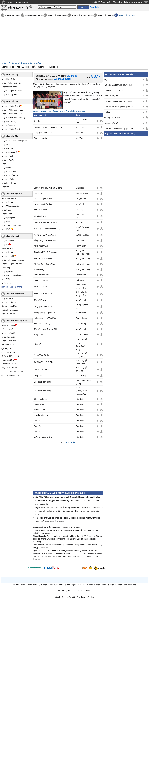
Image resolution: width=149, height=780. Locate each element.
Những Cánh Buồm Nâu (44, 264)
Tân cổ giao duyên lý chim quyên (48, 228)
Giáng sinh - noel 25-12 (11, 375)
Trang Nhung (81, 318)
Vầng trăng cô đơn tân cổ (45, 240)
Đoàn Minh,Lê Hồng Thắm (81, 286)
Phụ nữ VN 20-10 (9, 368)
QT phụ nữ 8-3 (7, 348)
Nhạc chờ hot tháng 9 (10, 106)
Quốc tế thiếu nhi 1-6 (10, 356)
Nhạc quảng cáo (8, 217)
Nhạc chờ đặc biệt (14, 194)
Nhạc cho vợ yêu (8, 171)
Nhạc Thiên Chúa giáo (11, 225)
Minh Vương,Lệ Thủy (82, 228)
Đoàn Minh (80, 240)
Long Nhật (80, 188)
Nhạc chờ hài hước (9, 152)
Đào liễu (37, 426)
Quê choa (38, 193)
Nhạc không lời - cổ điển (11, 264)
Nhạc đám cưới (8, 337)
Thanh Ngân (81, 246)
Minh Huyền (81, 312)
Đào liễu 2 (38, 431)
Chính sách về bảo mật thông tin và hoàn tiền (74, 597)
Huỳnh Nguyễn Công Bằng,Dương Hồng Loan (82, 344)
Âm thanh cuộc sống (10, 198)
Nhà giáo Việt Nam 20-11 (12, 371)
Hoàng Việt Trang (83, 258)
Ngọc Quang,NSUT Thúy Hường (81, 390)
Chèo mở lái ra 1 (41, 404)
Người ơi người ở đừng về (45, 235)
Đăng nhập (106, 2)
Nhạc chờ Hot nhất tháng (12, 110)
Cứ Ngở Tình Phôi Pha (43, 362)
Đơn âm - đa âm (8, 314)
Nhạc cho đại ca (8, 179)
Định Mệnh (38, 344)
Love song (5, 268)
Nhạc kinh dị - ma (8, 183)
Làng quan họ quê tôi (43, 133)
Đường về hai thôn (112, 117)
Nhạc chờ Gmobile (127, 15)
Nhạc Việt (5, 279)
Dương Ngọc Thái (81, 121)
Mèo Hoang (39, 269)
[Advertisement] (126, 184)
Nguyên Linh (81, 300)
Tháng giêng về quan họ (44, 312)
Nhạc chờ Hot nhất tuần (11, 114)
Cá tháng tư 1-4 (8, 352)
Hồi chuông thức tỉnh (43, 199)
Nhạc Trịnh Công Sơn (10, 206)
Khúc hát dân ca (41, 280)
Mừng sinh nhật (8, 325)
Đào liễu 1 (38, 421)
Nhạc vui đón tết (8, 333)
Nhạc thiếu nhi (7, 256)
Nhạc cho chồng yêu (10, 175)
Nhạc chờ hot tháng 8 (10, 129)
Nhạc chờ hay (12, 74)
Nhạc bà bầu (6, 214)
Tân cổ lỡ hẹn (40, 300)
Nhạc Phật (5, 229)
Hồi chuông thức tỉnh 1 (43, 204)
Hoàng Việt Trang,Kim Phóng (83, 252)
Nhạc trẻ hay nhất (9, 87)
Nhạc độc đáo (7, 148)
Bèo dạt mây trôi (41, 138)
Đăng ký (96, 2)
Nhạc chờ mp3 (12, 236)
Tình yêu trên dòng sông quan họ (118, 107)
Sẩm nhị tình (39, 410)
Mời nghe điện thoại (9, 310)
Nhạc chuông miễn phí (18, 2)
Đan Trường (81, 376)
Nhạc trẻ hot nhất (8, 125)
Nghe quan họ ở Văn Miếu (45, 318)
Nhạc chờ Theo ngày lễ (16, 321)
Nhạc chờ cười (7, 160)
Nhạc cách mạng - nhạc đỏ (12, 260)
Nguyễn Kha (81, 199)
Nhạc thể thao (7, 202)
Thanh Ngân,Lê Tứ (82, 216)
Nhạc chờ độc (12, 136)
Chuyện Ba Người (41, 369)
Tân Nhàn (80, 399)
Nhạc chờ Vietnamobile (82, 15)
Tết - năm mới (7, 329)
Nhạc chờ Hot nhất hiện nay (13, 117)
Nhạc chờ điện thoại (15, 294)
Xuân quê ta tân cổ (42, 286)
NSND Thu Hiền (82, 235)
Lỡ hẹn (107, 112)
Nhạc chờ (5, 63)
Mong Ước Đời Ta (41, 355)
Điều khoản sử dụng (133, 2)
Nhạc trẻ (5, 244)
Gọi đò (37, 121)
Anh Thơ (79, 133)
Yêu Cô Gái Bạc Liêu (43, 258)
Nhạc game (6, 221)
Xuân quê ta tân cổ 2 (43, 294)
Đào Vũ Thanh (82, 334)
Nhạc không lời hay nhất (11, 91)
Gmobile (15, 63)
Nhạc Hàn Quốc (8, 79)
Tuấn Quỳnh (81, 275)
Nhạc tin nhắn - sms (9, 302)
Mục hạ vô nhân (41, 415)
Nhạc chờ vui (7, 156)
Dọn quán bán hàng (42, 382)
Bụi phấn (38, 376)
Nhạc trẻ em (6, 210)
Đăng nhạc (118, 2)
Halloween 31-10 (8, 364)
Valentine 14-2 (7, 344)
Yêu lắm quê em (41, 210)
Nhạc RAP (5, 144)
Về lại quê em (40, 216)
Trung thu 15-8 (7, 360)
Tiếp (73, 442)
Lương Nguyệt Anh (82, 306)
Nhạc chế (5, 164)
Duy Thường (81, 323)
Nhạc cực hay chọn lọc (11, 83)
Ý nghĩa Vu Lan (40, 334)
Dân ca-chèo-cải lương (31, 63)
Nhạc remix (6, 167)
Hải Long (79, 210)
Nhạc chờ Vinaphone (57, 15)
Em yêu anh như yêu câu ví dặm (48, 127)
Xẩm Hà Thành (82, 193)
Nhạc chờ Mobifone (34, 15)
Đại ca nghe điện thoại (11, 306)
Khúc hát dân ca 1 (41, 275)
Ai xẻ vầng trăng (41, 246)
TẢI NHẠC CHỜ (18, 8)
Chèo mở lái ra (40, 399)
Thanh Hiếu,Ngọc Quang (83, 382)
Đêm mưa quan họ (42, 323)
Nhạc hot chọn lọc (9, 121)
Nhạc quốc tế (7, 271)
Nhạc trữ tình (7, 252)
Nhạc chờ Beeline (106, 15)
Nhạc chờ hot (12, 101)
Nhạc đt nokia (7, 298)
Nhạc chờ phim (7, 241)
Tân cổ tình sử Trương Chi (45, 329)
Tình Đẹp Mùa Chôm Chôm (45, 252)
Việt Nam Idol (7, 248)
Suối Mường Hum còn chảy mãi (47, 222)
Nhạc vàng (6, 283)
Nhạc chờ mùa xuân (10, 341)
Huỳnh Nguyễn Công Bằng (82, 355)
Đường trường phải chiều (44, 437)
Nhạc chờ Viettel (12, 15)
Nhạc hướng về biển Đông (12, 275)
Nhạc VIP (5, 187)
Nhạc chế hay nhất (9, 94)
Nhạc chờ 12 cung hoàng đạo (14, 141)
